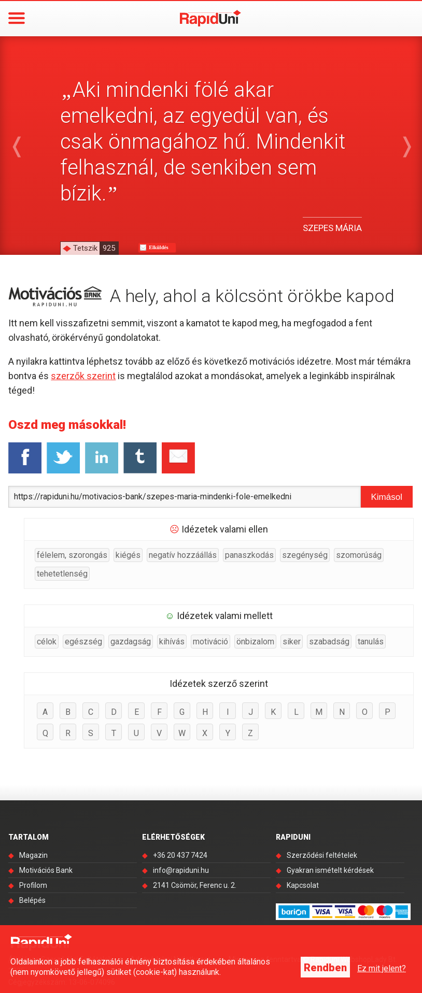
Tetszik (95, 248)
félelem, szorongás (72, 555)
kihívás (172, 641)
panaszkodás (249, 555)
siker (292, 641)
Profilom (33, 885)
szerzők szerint (83, 375)
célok (47, 641)
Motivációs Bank (46, 870)
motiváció (210, 641)
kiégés (128, 555)
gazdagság (130, 641)
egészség (83, 641)
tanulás (371, 641)
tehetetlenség (62, 574)
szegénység (305, 555)
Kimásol (386, 497)
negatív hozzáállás (183, 555)
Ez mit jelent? (381, 968)
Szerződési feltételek (322, 855)
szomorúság (359, 555)
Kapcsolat (303, 885)
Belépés (32, 900)
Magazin (33, 855)
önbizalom (255, 641)
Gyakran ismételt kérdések (330, 870)
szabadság (329, 641)
